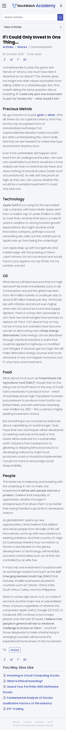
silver (51, 115)
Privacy (27, 722)
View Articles (33, 27)
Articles (8, 47)
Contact (39, 722)
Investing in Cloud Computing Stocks (33, 676)
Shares (22, 47)
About (16, 722)
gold (40, 115)
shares (15, 650)
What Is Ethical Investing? (25, 681)
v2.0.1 (50, 722)
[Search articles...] (30, 17)
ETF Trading (15, 709)
